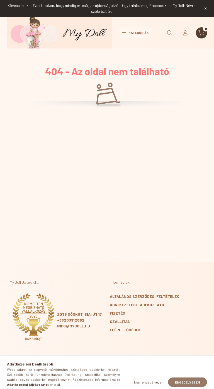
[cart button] (201, 32)
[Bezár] (205, 8)
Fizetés (117, 313)
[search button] (169, 32)
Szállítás (120, 321)
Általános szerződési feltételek (144, 296)
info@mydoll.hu (73, 326)
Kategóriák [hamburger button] (135, 33)
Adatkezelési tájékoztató (137, 304)
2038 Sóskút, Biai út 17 (79, 314)
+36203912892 (70, 320)
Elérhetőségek (125, 329)
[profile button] (185, 32)
